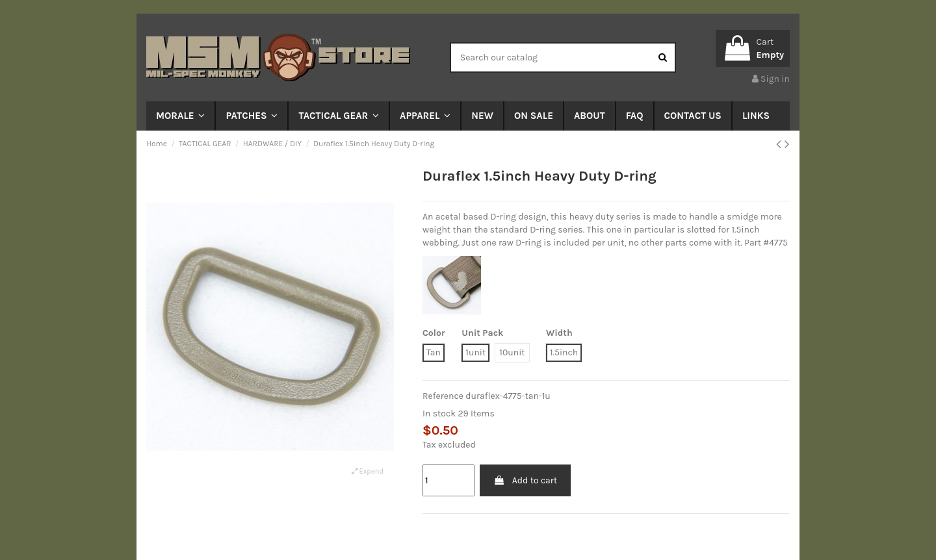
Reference (442, 395)
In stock (439, 413)
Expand (368, 471)
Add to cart (525, 480)
